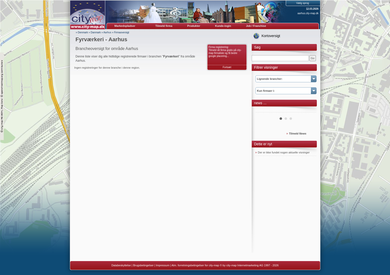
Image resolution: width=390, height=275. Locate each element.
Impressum (162, 265)
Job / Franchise (256, 25)
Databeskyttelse (121, 265)
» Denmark (82, 32)
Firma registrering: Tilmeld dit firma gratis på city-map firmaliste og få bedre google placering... (225, 51)
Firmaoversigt (121, 32)
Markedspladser (124, 25)
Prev (262, 110)
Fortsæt (227, 67)
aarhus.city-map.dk (307, 13)
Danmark (96, 32)
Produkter (193, 25)
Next (310, 110)
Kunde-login (223, 25)
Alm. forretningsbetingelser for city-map (195, 265)
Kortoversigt (271, 36)
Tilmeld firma (163, 25)
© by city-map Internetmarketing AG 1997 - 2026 (249, 265)
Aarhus (107, 32)
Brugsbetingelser (143, 265)
